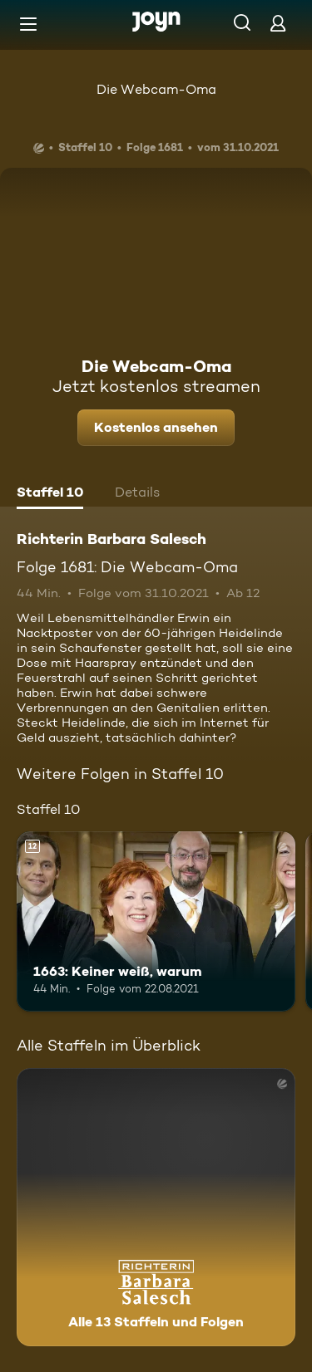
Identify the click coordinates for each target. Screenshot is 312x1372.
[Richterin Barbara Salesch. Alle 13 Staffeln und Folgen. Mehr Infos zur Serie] (156, 1207)
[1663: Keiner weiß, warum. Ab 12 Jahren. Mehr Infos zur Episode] (156, 921)
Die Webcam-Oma (156, 89)
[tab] (50, 494)
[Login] (278, 22)
